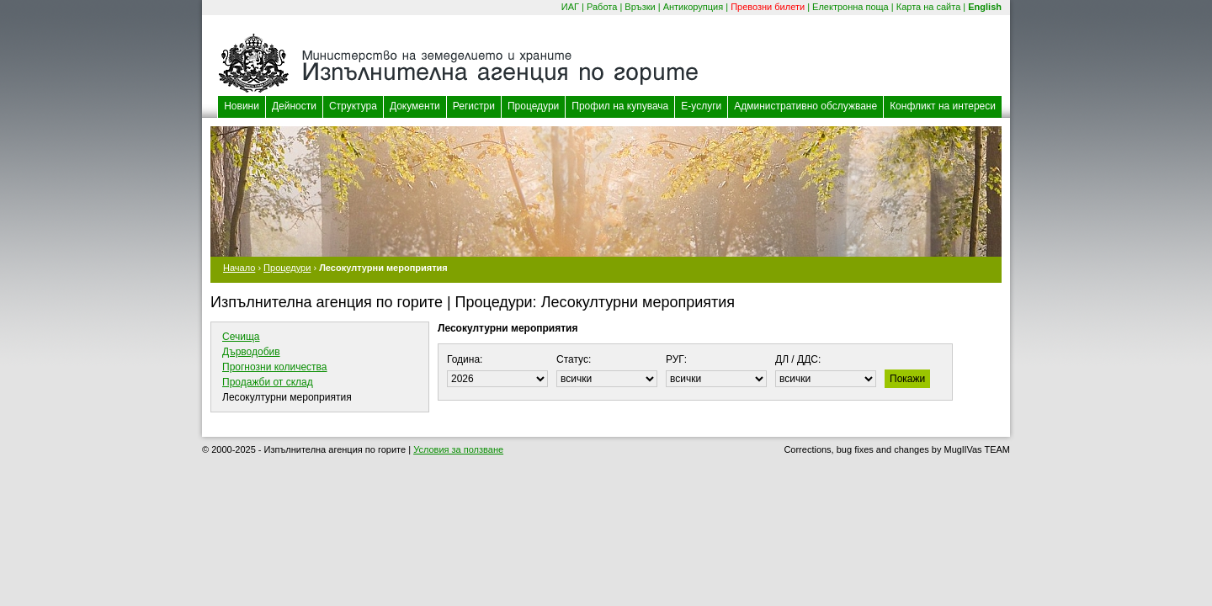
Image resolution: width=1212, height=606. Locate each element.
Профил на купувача (619, 106)
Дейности (294, 106)
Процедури (533, 106)
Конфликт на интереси (943, 106)
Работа (602, 7)
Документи (415, 106)
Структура (353, 106)
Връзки (640, 7)
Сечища (240, 337)
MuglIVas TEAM (977, 449)
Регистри (474, 106)
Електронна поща (850, 7)
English (985, 7)
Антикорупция (693, 7)
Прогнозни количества (274, 367)
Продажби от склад (267, 382)
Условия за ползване (458, 449)
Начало (239, 268)
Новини (241, 106)
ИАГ (570, 7)
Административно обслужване (805, 106)
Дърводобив (251, 352)
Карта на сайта (928, 7)
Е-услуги (701, 106)
